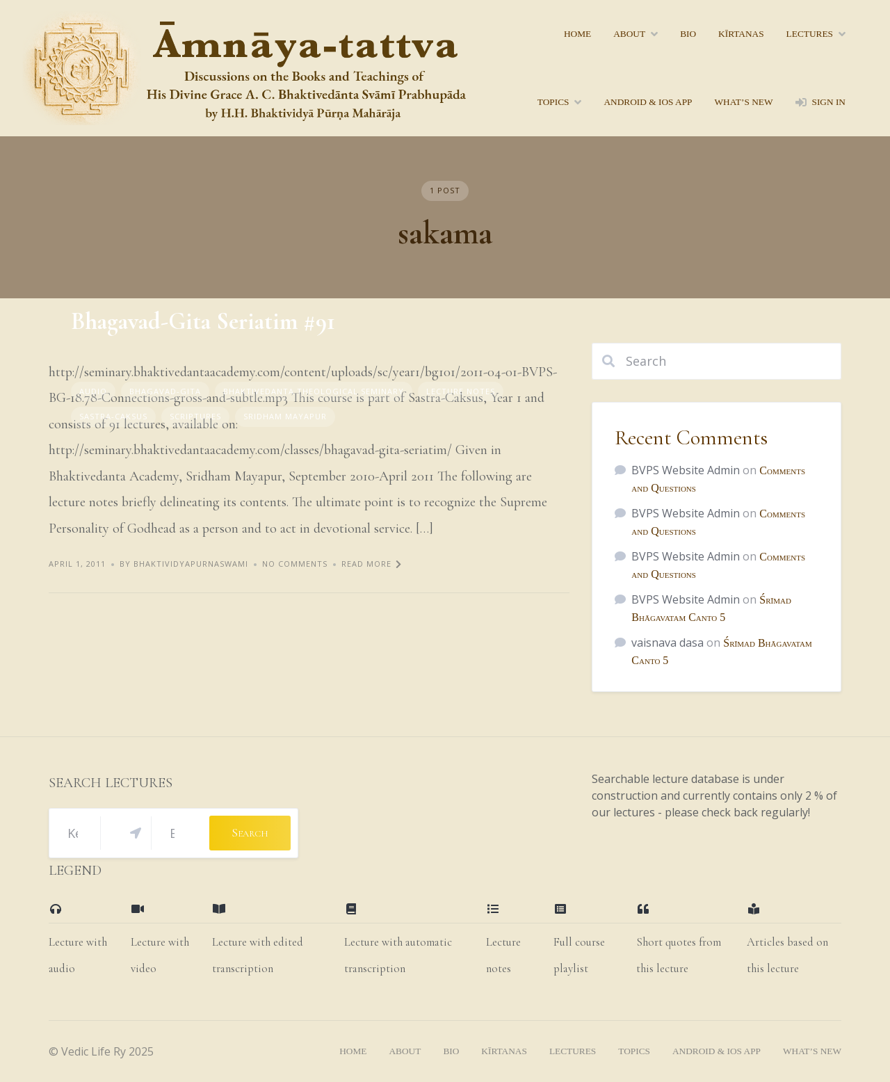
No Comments (294, 563)
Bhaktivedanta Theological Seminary (313, 391)
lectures (809, 34)
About (629, 34)
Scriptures (195, 416)
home (577, 34)
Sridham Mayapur (285, 416)
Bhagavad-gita (165, 391)
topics (553, 102)
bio (688, 34)
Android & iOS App (648, 102)
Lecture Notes (460, 391)
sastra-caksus (113, 416)
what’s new (743, 102)
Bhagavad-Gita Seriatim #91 (203, 321)
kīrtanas (741, 34)
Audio (93, 391)
